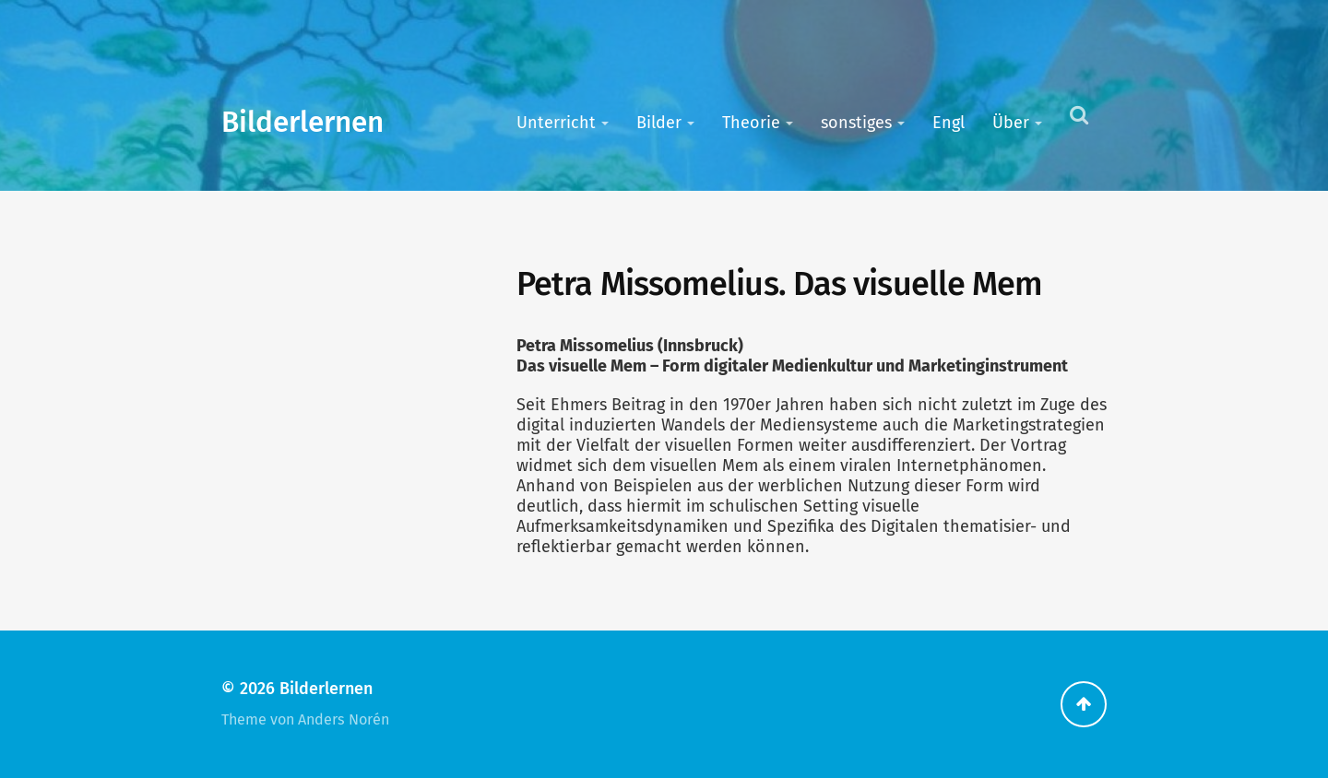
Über (1010, 122)
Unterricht (556, 122)
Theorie (751, 122)
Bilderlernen (302, 122)
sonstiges (856, 122)
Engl (948, 122)
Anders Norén (343, 719)
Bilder (659, 122)
